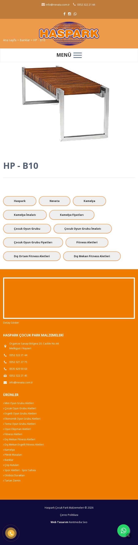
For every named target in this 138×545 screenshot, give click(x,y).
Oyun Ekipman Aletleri (17, 429)
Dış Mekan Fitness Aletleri (92, 256)
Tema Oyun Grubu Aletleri (19, 424)
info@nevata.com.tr (55, 4)
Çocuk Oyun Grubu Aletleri (19, 408)
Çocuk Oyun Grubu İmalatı (82, 228)
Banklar (8, 460)
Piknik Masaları (12, 454)
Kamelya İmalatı (25, 215)
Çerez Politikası (69, 515)
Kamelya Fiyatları (72, 215)
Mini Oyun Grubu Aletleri (18, 403)
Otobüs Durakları (14, 475)
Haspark (20, 201)
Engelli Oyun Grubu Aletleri (20, 413)
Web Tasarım (59, 522)
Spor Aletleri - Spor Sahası (19, 470)
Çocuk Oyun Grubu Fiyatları (33, 242)
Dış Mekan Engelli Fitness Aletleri (23, 444)
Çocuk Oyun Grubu (27, 228)
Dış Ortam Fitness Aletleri (32, 256)
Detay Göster (11, 322)
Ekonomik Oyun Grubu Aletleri (21, 418)
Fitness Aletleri (87, 242)
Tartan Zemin (12, 480)
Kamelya (89, 201)
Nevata (55, 201)
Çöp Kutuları (11, 465)
